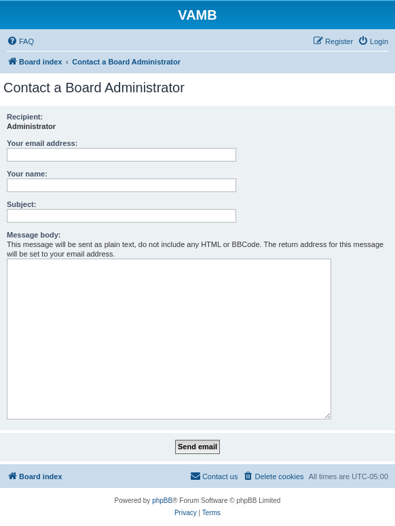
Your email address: (42, 143)
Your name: (27, 174)
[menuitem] (20, 41)
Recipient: (25, 117)
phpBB (162, 500)
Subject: (21, 204)
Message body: (33, 235)
